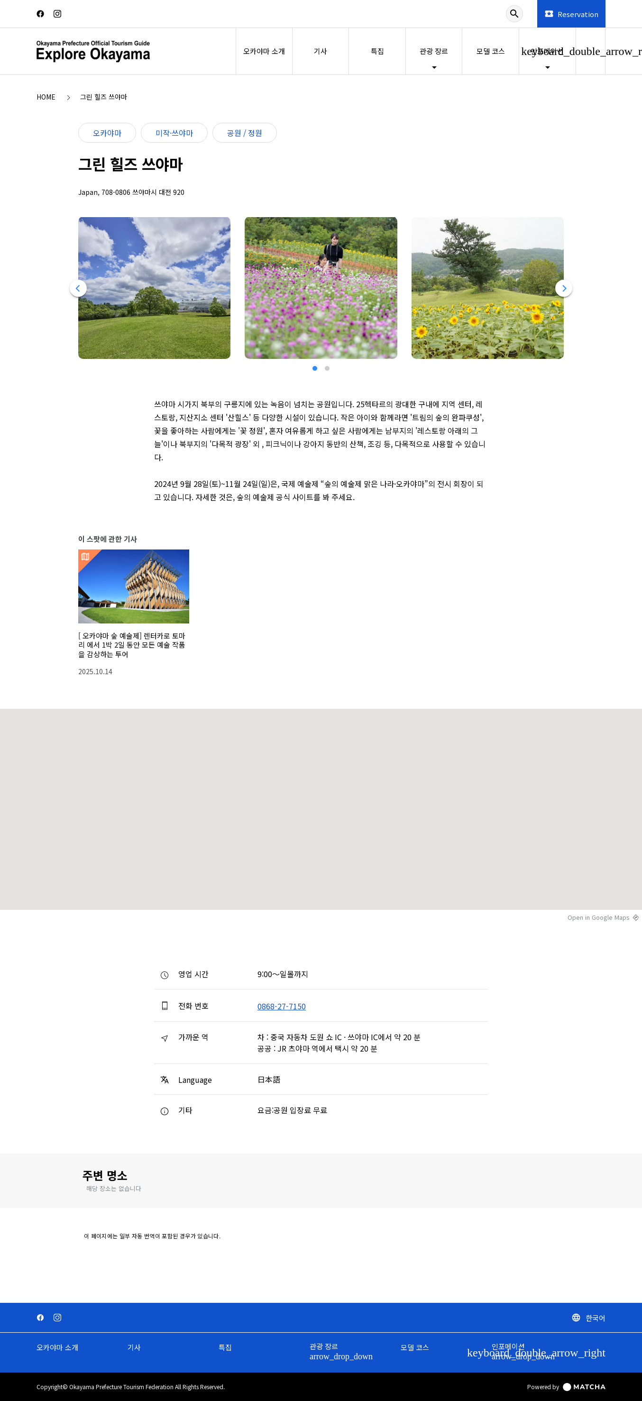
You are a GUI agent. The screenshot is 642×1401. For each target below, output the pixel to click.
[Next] (564, 288)
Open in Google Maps (599, 917)
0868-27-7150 (281, 1006)
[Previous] (77, 288)
